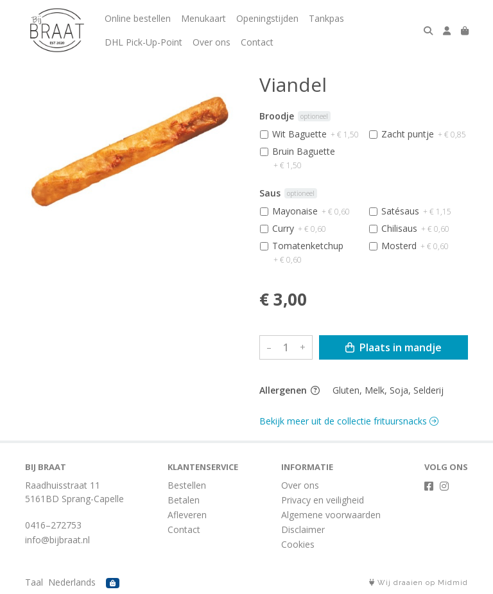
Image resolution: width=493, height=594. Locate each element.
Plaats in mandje (393, 347)
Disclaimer (303, 529)
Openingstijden (267, 18)
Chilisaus (415, 228)
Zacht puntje (423, 134)
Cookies (298, 544)
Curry (299, 228)
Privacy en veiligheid (322, 500)
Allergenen (289, 390)
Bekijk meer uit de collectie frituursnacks (348, 421)
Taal (34, 582)
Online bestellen (138, 18)
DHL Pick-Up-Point (143, 42)
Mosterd (415, 246)
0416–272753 (53, 525)
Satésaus (416, 211)
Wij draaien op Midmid (418, 583)
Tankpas (326, 18)
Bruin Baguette (303, 158)
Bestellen (187, 485)
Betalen (184, 500)
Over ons (211, 42)
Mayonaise (311, 211)
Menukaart (203, 18)
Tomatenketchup (307, 252)
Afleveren (187, 515)
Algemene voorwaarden (331, 515)
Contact (257, 42)
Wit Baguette (315, 134)
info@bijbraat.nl (57, 540)
